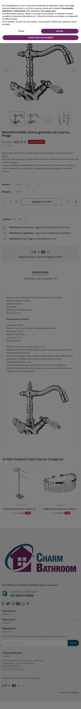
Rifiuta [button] (21, 31)
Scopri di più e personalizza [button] (40, 37)
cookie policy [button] (50, 11)
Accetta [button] (59, 31)
